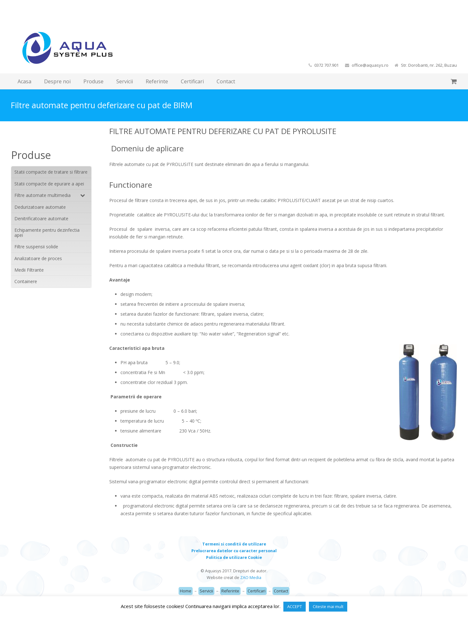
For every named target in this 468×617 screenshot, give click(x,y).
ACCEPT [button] (294, 606)
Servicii (206, 591)
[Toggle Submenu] (80, 195)
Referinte (230, 591)
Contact (281, 591)
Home (185, 591)
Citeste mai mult (328, 606)
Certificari (256, 591)
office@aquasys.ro (370, 65)
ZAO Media (250, 577)
